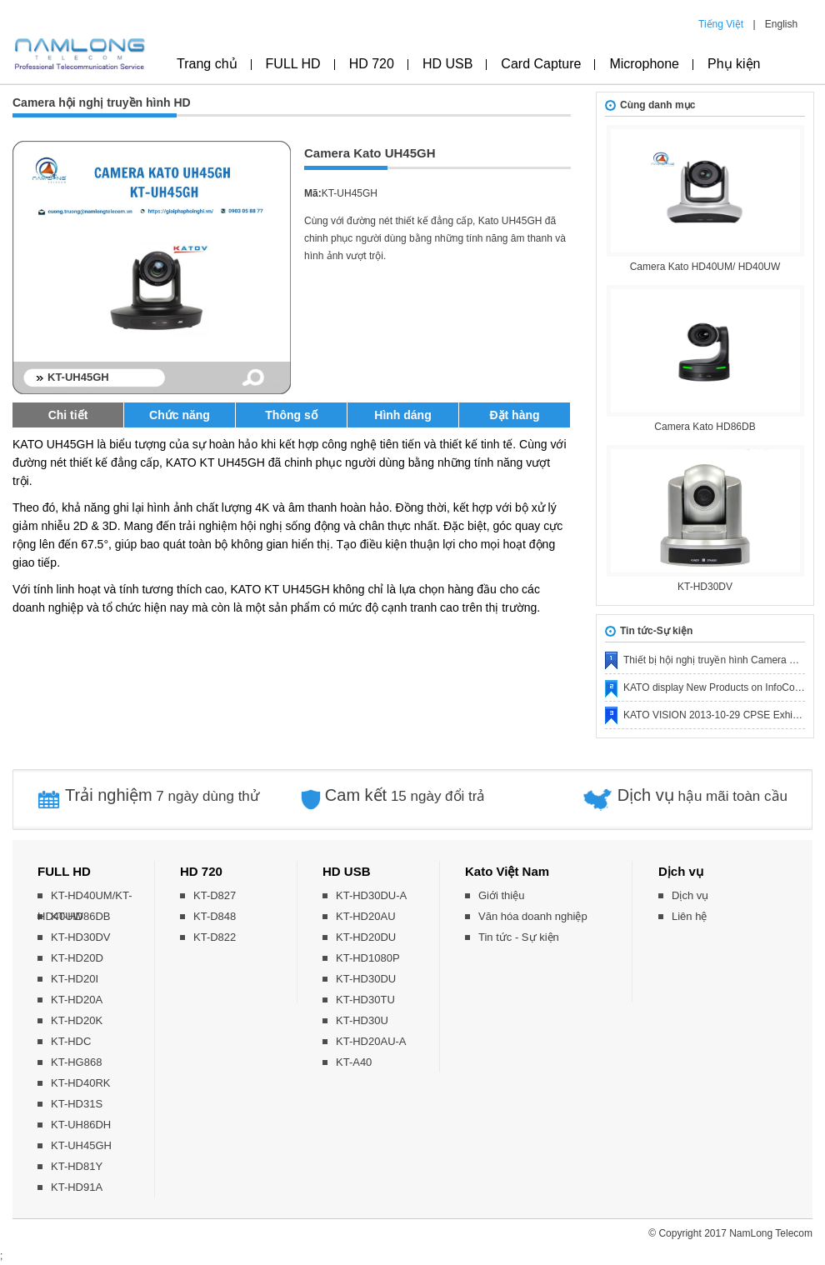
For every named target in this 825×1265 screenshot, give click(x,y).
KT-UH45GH (81, 1145)
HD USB (447, 64)
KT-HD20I (74, 978)
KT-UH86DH (81, 1124)
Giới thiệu (501, 895)
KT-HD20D (77, 958)
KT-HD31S (76, 1104)
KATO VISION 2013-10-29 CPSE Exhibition (720, 715)
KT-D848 (214, 916)
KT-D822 (214, 937)
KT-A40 (354, 1062)
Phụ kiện (734, 64)
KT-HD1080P (368, 958)
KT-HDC (71, 1041)
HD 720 (371, 64)
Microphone (644, 64)
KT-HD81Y (76, 1166)
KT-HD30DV (705, 586)
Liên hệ (689, 916)
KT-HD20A (76, 999)
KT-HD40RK (81, 1083)
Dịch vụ (680, 871)
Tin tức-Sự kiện (656, 631)
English (781, 24)
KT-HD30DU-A (371, 895)
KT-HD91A (76, 1187)
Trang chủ (207, 64)
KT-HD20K (76, 1020)
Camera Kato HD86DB (704, 426)
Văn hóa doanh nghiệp (533, 916)
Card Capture (541, 64)
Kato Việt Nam (507, 871)
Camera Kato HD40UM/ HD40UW (705, 266)
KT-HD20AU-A (371, 1041)
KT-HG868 (76, 1062)
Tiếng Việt (720, 24)
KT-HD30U (362, 1020)
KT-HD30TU (365, 999)
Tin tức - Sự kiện (518, 937)
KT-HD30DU (366, 978)
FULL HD (293, 64)
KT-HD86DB (81, 916)
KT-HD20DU (366, 937)
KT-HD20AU (366, 916)
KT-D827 (214, 895)
